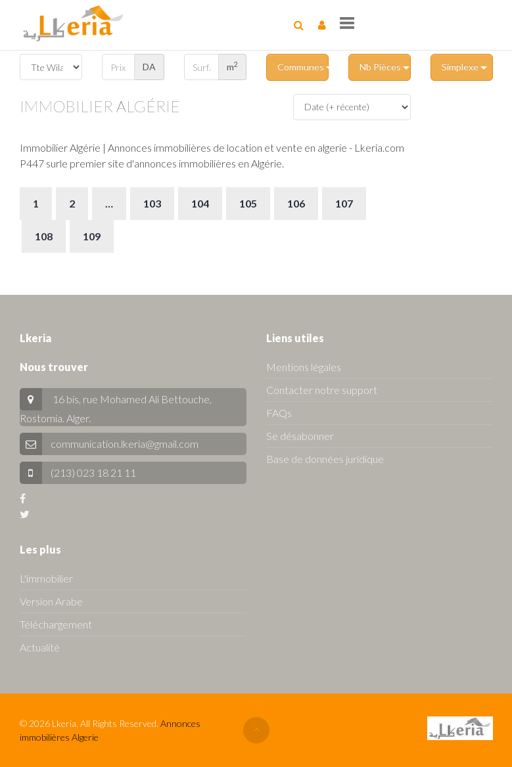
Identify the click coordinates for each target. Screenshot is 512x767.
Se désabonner (300, 435)
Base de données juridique (325, 458)
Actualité (40, 647)
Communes (303, 66)
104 (200, 203)
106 (296, 203)
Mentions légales (303, 367)
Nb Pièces (384, 66)
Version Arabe (51, 601)
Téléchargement (56, 624)
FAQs (279, 412)
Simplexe (464, 66)
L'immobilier (46, 578)
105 (248, 203)
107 (344, 203)
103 (152, 203)
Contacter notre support (321, 390)
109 (92, 236)
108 (44, 236)
